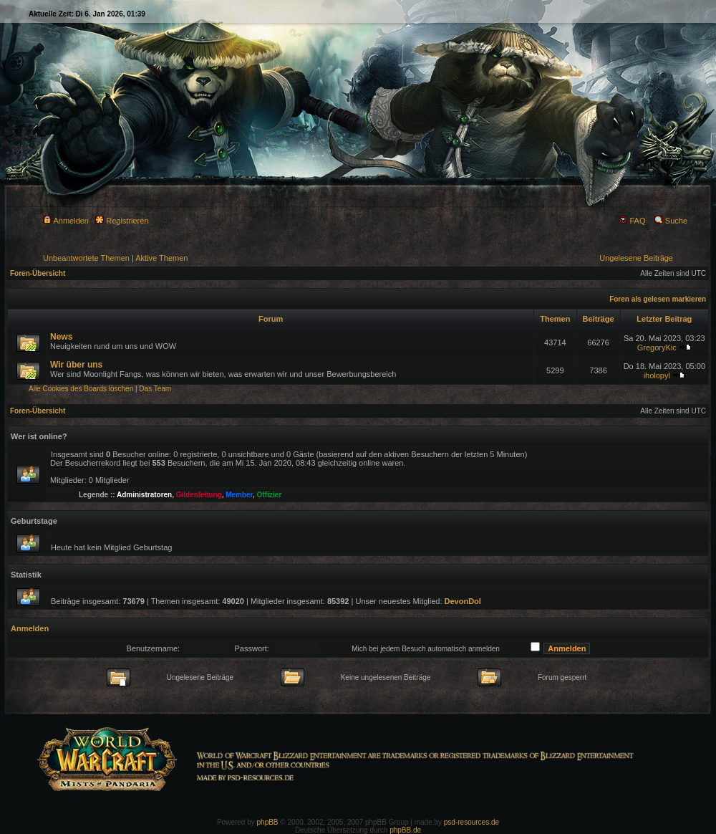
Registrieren (121, 220)
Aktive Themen (161, 258)
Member (239, 495)
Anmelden (66, 220)
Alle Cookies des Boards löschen (81, 389)
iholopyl (657, 375)
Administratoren (144, 495)
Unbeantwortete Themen (86, 258)
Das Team (155, 389)
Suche (670, 220)
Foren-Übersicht (37, 273)
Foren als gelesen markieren (657, 299)
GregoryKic (657, 347)
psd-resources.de (471, 822)
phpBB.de (405, 830)
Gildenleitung (199, 495)
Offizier (269, 495)
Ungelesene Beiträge (636, 258)
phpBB (268, 822)
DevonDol (463, 601)
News (61, 337)
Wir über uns (76, 365)
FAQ (632, 220)
